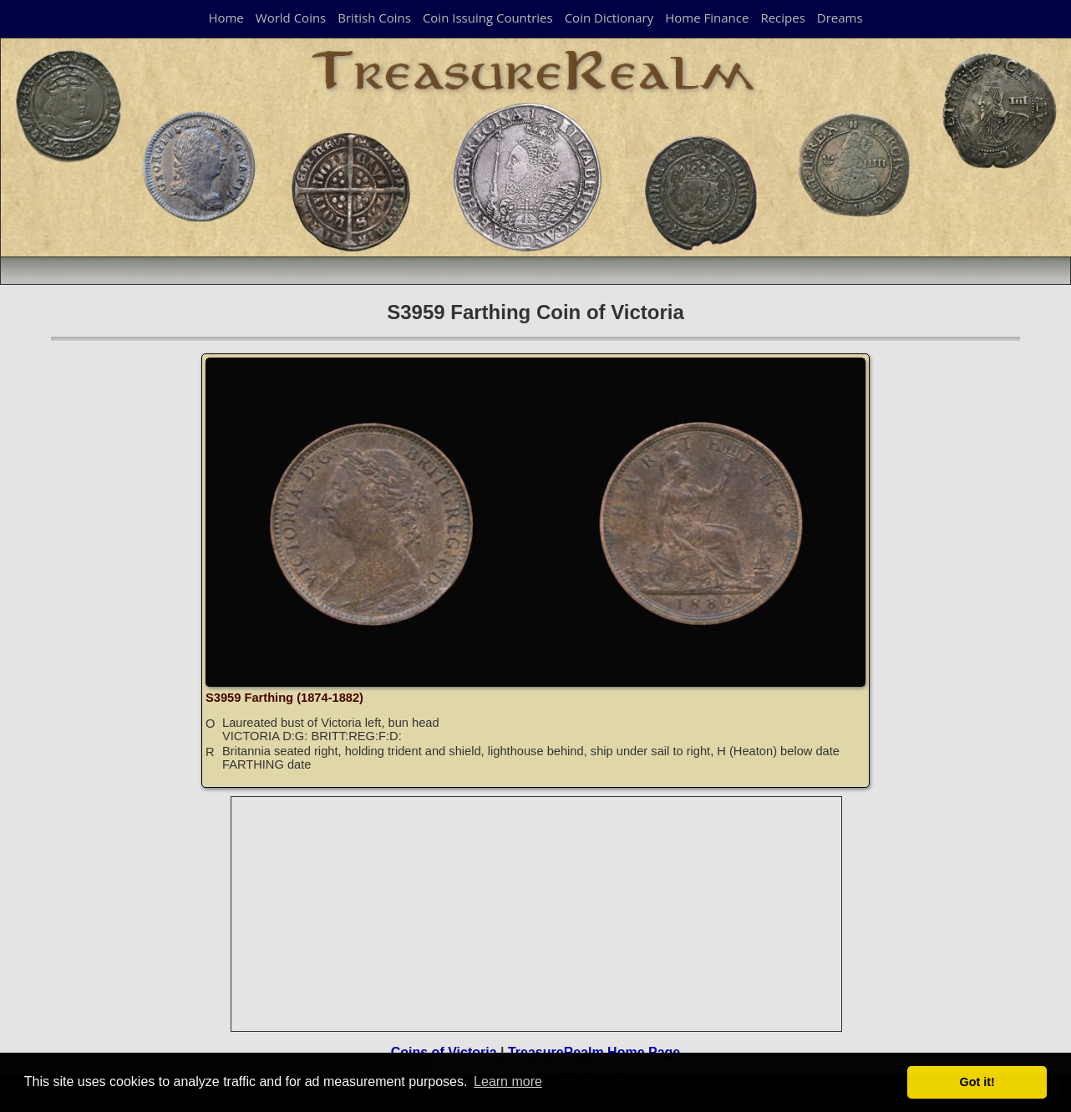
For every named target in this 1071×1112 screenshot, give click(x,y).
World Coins (291, 17)
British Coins (374, 17)
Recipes (782, 17)
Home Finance (707, 17)
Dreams (840, 17)
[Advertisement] (537, 914)
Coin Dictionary (609, 17)
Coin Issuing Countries (488, 17)
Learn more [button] (508, 1081)
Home (225, 17)
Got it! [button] (977, 1082)
